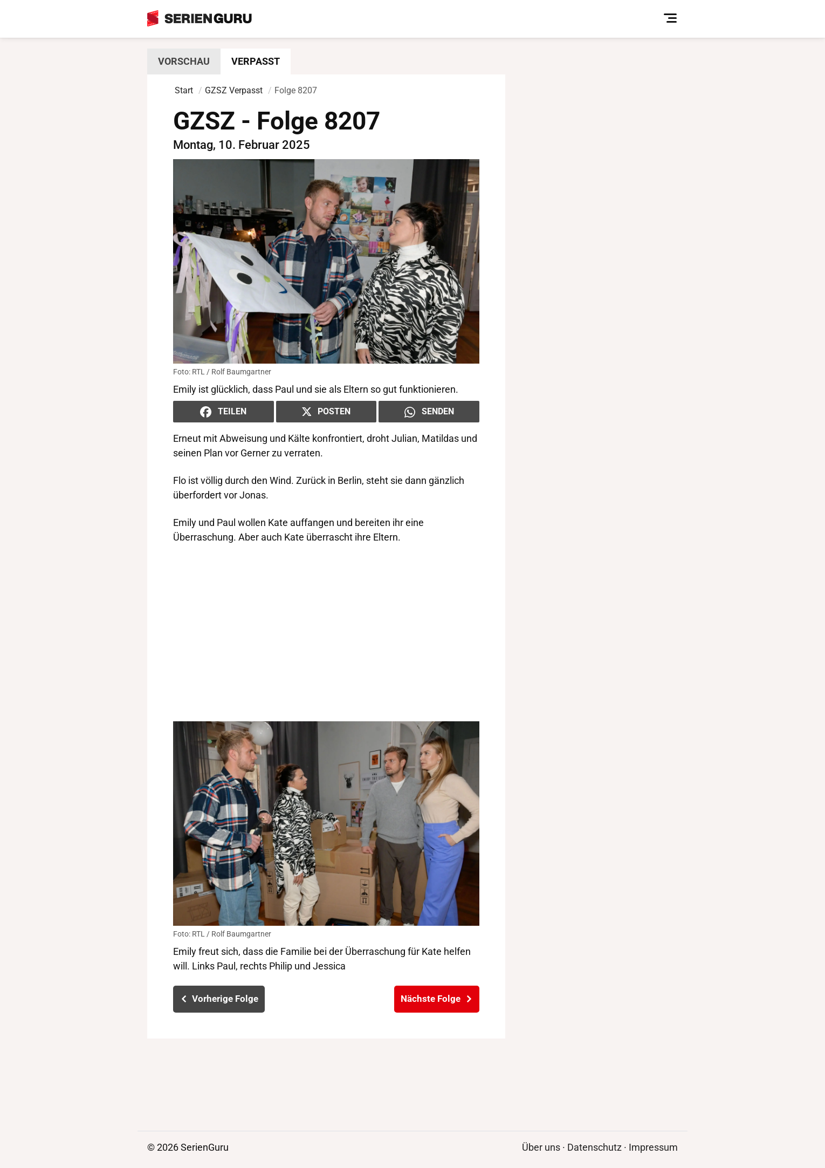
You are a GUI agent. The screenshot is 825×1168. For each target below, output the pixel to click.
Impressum (653, 1147)
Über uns (541, 1147)
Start (184, 90)
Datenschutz (594, 1147)
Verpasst (255, 61)
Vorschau (184, 61)
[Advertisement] (326, 632)
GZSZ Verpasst (234, 90)
